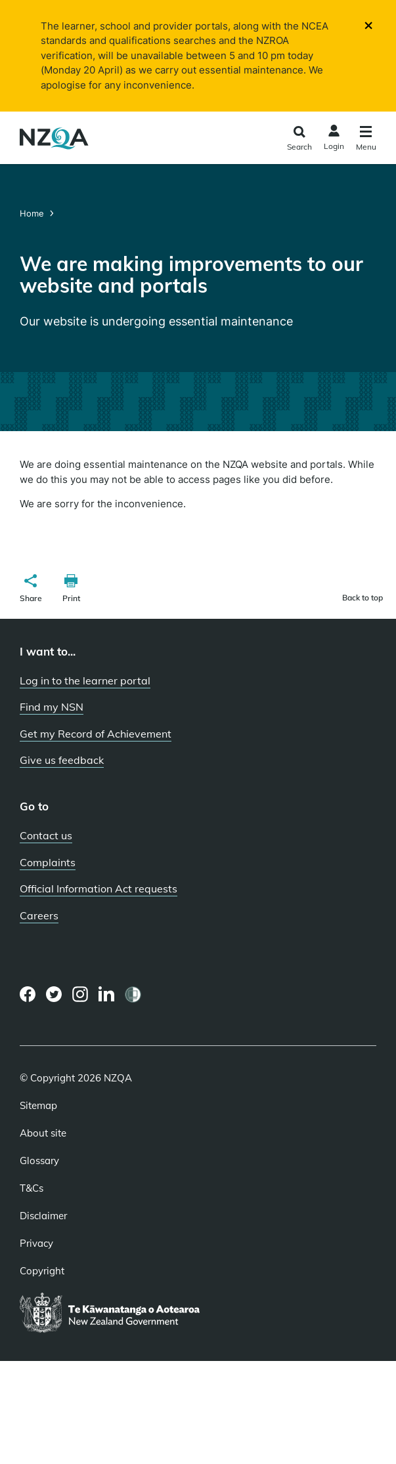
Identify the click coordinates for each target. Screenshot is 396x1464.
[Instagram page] (80, 994)
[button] (31, 590)
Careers (39, 915)
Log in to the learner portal (85, 680)
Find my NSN (51, 706)
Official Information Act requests (98, 888)
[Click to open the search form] (299, 139)
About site (43, 1133)
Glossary (39, 1161)
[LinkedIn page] (107, 994)
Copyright (42, 1271)
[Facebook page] (28, 994)
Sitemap (38, 1106)
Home (33, 213)
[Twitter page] (54, 994)
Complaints (48, 862)
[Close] (368, 24)
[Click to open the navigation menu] (366, 140)
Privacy (36, 1243)
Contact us (46, 835)
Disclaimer (43, 1216)
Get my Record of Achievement (95, 733)
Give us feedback (62, 759)
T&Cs (31, 1188)
